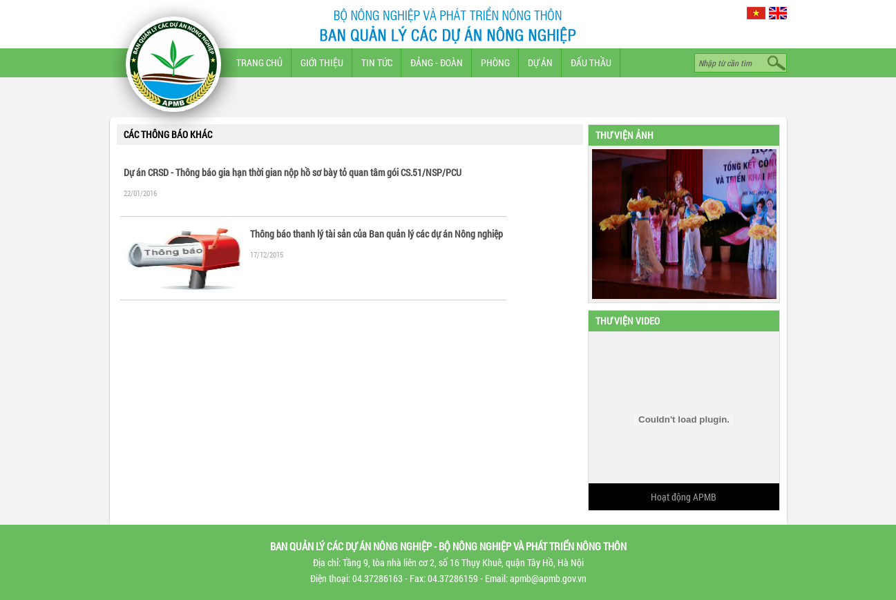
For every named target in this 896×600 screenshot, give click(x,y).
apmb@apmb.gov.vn (548, 578)
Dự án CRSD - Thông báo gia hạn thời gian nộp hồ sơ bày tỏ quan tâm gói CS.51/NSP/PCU (292, 172)
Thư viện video (627, 320)
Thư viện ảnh (624, 135)
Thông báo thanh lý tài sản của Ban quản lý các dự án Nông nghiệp (376, 233)
